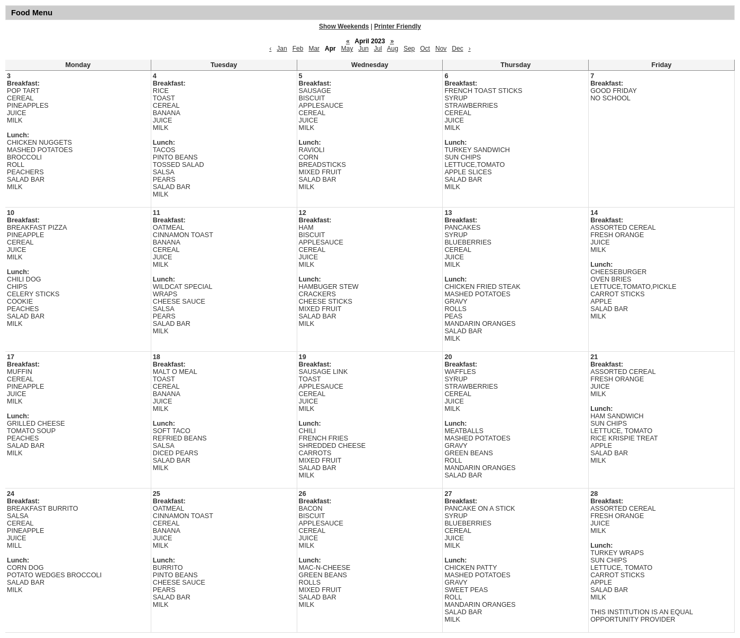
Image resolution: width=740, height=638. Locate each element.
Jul (378, 48)
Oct (425, 48)
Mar (313, 48)
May (347, 48)
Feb (298, 48)
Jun (363, 48)
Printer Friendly (397, 26)
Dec (457, 48)
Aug (392, 48)
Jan (282, 48)
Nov (440, 48)
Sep (409, 48)
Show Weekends (344, 26)
